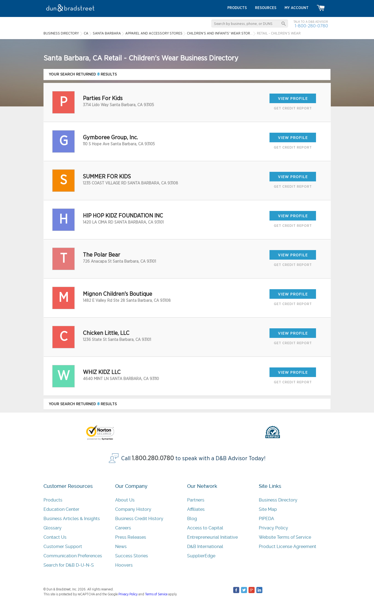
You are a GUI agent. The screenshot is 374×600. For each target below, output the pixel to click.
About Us (125, 500)
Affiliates (196, 509)
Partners (195, 500)
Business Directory (278, 500)
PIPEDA (266, 518)
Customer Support (63, 546)
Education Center (61, 509)
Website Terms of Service (285, 537)
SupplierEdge (201, 555)
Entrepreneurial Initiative (212, 537)
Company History (133, 509)
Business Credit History (139, 518)
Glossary (53, 528)
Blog (192, 518)
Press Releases (130, 537)
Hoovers (124, 565)
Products (53, 500)
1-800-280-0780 (311, 26)
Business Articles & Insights (72, 518)
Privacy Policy (273, 528)
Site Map (268, 509)
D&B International (205, 546)
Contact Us (55, 537)
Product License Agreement (287, 546)
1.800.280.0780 (153, 458)
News (121, 546)
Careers (123, 528)
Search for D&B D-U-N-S (69, 565)
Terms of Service (156, 594)
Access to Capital (205, 528)
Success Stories (131, 555)
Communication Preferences (73, 555)
